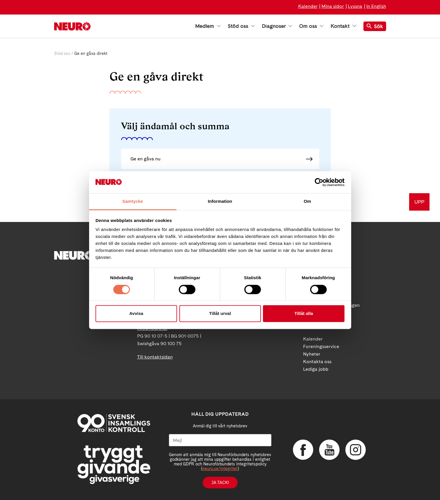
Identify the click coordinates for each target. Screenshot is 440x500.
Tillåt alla (303, 313)
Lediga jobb (315, 369)
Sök (375, 26)
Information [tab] (220, 201)
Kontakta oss (317, 361)
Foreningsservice (321, 346)
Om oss (311, 26)
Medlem (208, 26)
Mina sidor (332, 6)
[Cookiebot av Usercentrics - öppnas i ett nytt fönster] (319, 182)
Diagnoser (277, 26)
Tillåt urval (220, 313)
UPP (419, 202)
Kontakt (343, 26)
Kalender (308, 6)
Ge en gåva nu (145, 159)
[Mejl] (220, 440)
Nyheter (311, 354)
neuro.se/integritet (220, 468)
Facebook (303, 450)
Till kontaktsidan (155, 357)
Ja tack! (220, 482)
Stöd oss (241, 26)
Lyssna (355, 6)
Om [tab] (307, 201)
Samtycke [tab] (132, 201)
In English (376, 6)
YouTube (329, 450)
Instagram (355, 450)
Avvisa (136, 313)
